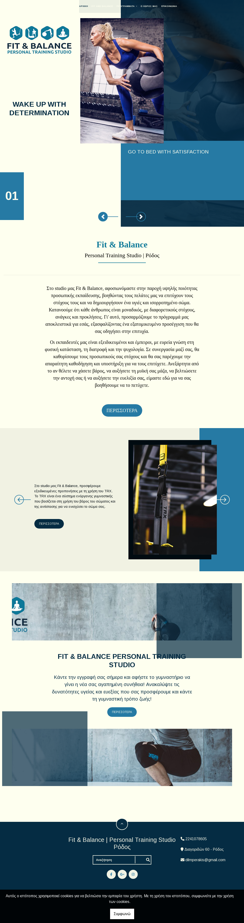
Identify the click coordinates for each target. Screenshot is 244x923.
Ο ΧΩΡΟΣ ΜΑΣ (156, 6)
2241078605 (196, 839)
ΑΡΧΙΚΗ (90, 6)
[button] (103, 216)
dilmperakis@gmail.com (205, 860)
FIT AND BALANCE (109, 6)
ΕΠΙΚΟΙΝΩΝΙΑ (176, 6)
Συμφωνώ (122, 914)
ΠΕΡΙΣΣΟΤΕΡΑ (51, 523)
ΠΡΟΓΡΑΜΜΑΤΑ (133, 6)
